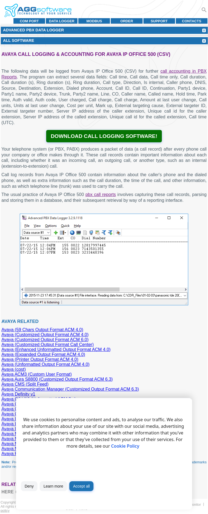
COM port (29, 21)
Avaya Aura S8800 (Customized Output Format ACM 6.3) (57, 379)
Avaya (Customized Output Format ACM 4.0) (44, 334)
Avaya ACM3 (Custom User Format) (36, 374)
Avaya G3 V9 (14, 414)
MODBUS (94, 21)
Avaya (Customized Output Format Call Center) (47, 344)
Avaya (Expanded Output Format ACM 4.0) (43, 354)
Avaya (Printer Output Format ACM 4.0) (39, 359)
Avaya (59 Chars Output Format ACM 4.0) (42, 329)
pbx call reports (100, 194)
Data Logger (61, 21)
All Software (18, 40)
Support (159, 21)
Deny (29, 486)
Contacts (191, 21)
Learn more (53, 486)
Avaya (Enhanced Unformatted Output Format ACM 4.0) (55, 349)
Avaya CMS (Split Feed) (24, 384)
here (7, 491)
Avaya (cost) (13, 369)
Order (126, 21)
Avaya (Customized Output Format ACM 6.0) (44, 339)
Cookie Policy (125, 446)
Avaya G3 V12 (15, 409)
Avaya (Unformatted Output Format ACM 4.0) (45, 364)
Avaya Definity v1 (18, 394)
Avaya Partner (15, 453)
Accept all (81, 486)
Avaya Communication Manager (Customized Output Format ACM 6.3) (70, 389)
